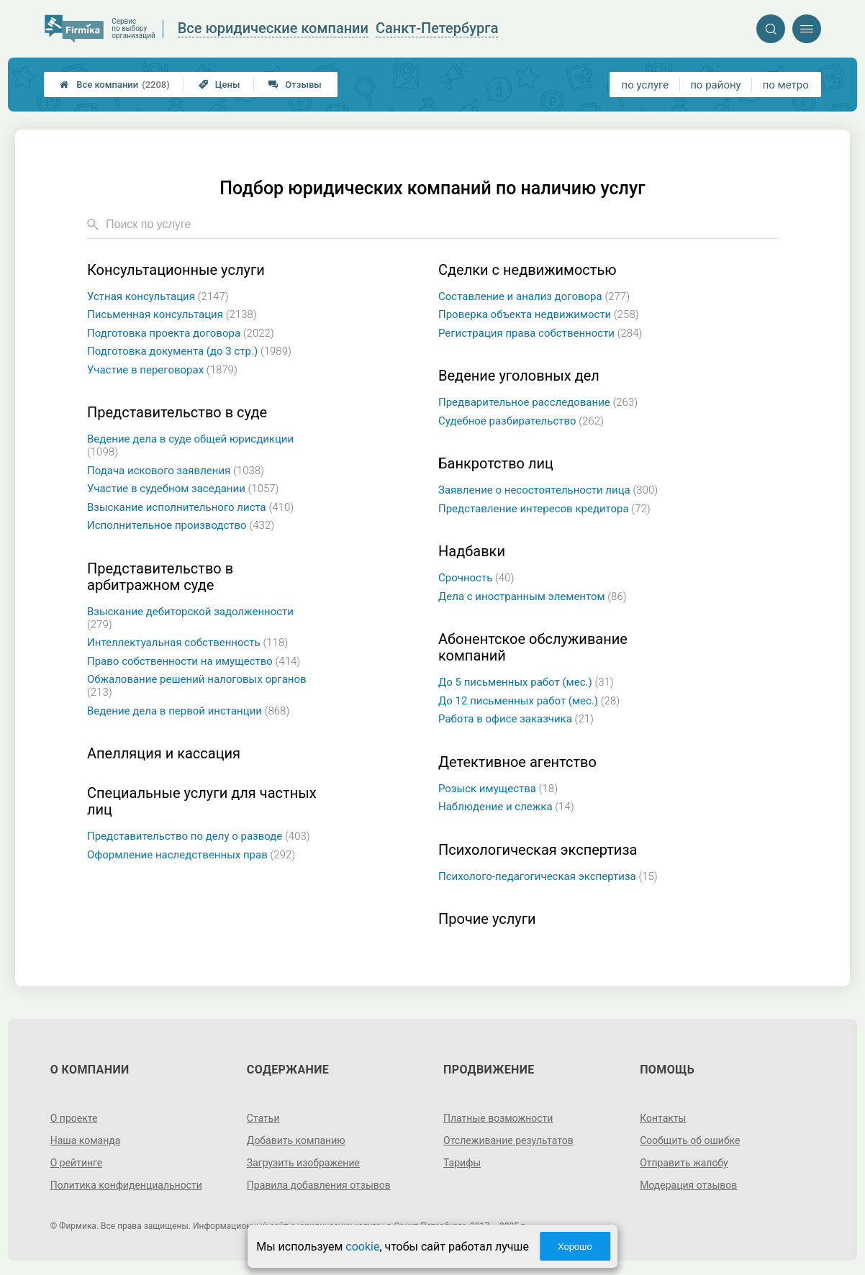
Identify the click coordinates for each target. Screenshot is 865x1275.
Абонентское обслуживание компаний (533, 647)
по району (715, 84)
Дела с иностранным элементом (532, 596)
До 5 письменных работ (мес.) (526, 682)
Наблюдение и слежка (506, 806)
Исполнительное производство (180, 525)
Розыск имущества (498, 788)
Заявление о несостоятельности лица (548, 490)
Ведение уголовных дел (518, 376)
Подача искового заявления (175, 470)
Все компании (115, 84)
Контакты (663, 1118)
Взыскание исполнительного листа (190, 507)
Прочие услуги (487, 919)
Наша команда (85, 1140)
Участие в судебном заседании (183, 488)
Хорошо (575, 1246)
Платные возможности (498, 1118)
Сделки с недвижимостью (527, 270)
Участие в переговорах (162, 369)
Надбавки (471, 551)
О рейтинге (76, 1163)
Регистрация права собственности (540, 333)
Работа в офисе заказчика (516, 718)
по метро (786, 84)
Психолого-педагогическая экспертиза (548, 876)
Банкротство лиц (495, 463)
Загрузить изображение (303, 1163)
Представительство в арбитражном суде (160, 577)
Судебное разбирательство (521, 420)
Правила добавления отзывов (319, 1185)
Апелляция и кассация (163, 753)
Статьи (263, 1118)
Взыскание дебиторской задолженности (190, 618)
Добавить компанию (296, 1140)
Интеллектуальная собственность (187, 642)
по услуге (645, 84)
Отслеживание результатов (508, 1140)
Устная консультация (158, 296)
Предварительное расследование (538, 402)
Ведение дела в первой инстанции (188, 710)
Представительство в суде (177, 412)
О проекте (74, 1118)
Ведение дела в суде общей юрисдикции (190, 445)
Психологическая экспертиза (537, 850)
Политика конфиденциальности (126, 1185)
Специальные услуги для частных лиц (202, 801)
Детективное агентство (517, 762)
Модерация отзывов (688, 1185)
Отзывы (294, 84)
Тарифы (462, 1163)
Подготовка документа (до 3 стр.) (189, 351)
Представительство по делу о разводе (198, 836)
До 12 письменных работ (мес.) (529, 700)
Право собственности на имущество (193, 661)
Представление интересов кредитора (544, 508)
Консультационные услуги (176, 270)
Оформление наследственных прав (191, 854)
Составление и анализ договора (534, 296)
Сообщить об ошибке (690, 1140)
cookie (362, 1246)
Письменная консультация (172, 314)
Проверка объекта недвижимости (538, 314)
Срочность (476, 577)
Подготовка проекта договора (180, 333)
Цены (219, 84)
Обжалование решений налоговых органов (197, 686)
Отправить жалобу (684, 1163)
